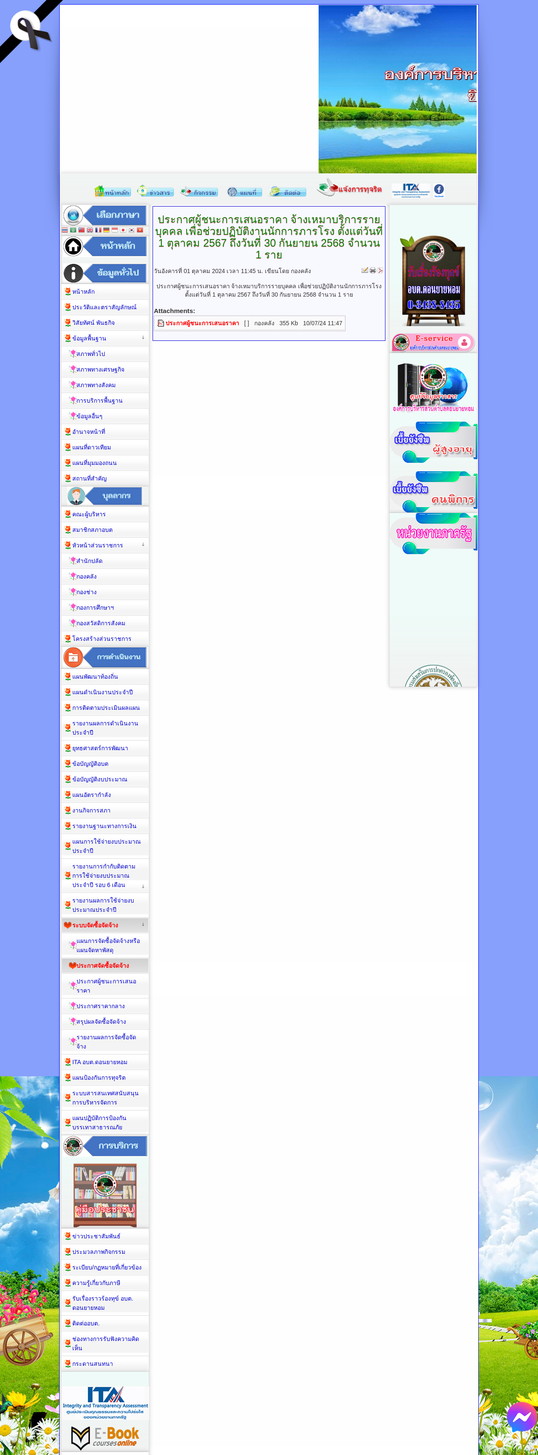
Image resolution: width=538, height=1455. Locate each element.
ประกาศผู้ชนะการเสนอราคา (202, 323)
